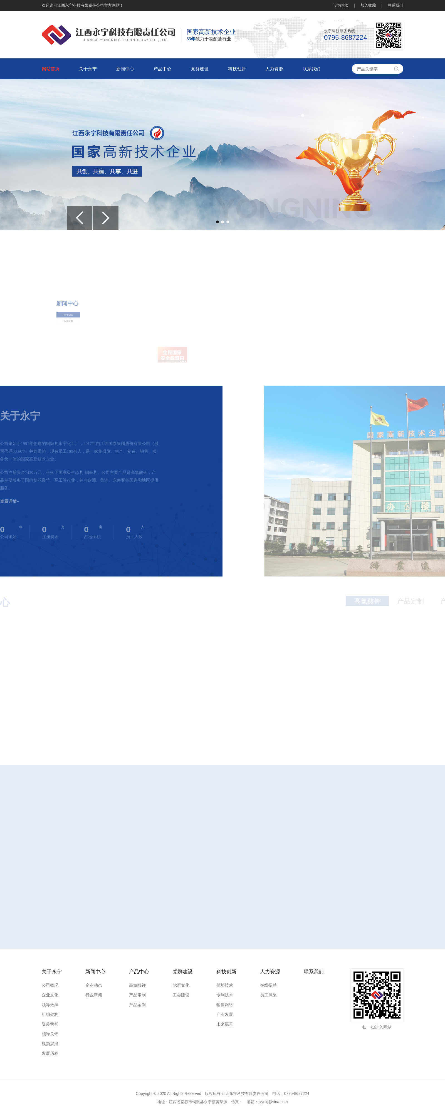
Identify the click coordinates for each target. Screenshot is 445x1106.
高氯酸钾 (137, 985)
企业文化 (50, 995)
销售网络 (224, 1005)
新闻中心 (125, 68)
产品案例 (137, 1005)
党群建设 (200, 68)
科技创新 (237, 68)
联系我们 (395, 5)
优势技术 (224, 985)
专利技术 (224, 995)
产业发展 (224, 1014)
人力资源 (274, 68)
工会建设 (181, 995)
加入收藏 (368, 5)
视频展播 (50, 1043)
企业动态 (93, 985)
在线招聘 (268, 985)
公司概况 (50, 985)
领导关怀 (50, 1034)
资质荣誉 (50, 1024)
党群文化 (181, 985)
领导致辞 (50, 1005)
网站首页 (51, 68)
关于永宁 (88, 68)
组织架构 (50, 1014)
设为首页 (341, 5)
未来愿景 (224, 1024)
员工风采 (268, 995)
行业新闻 (72, 351)
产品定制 (137, 995)
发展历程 (50, 1053)
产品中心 (162, 68)
